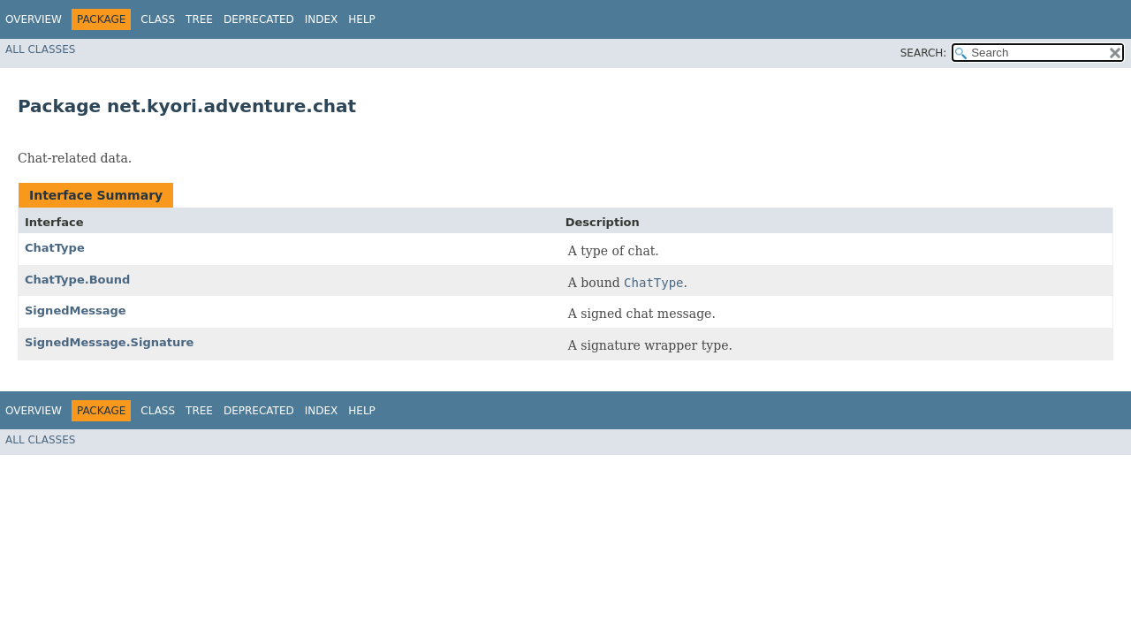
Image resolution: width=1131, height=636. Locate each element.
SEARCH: (923, 53)
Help (362, 19)
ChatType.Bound (77, 279)
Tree (199, 19)
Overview (33, 19)
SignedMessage (75, 310)
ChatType (55, 247)
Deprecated (259, 19)
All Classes (40, 49)
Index (321, 19)
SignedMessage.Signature (109, 342)
